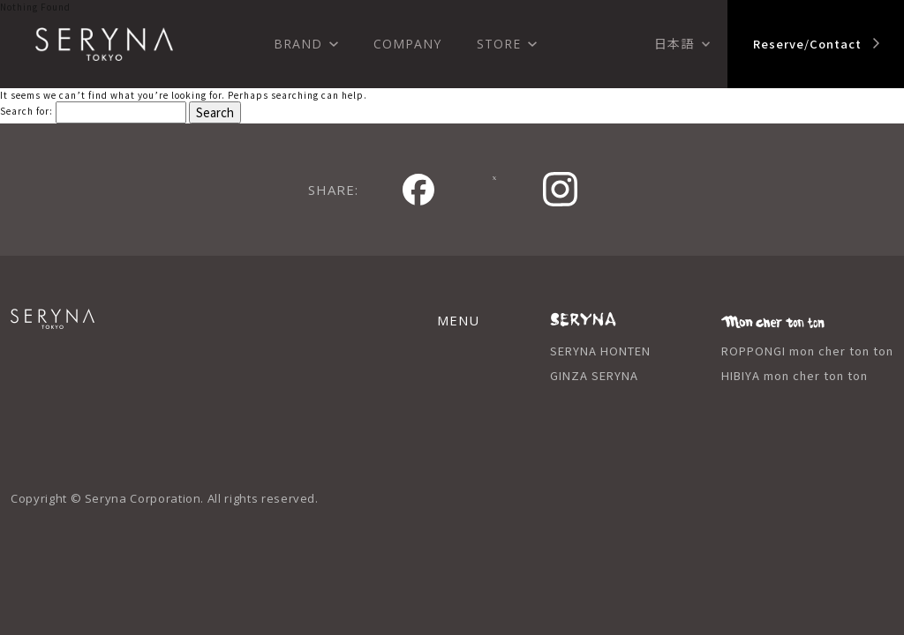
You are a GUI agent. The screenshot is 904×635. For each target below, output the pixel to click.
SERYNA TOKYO (104, 44)
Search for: (26, 110)
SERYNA (94, 329)
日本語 (674, 43)
